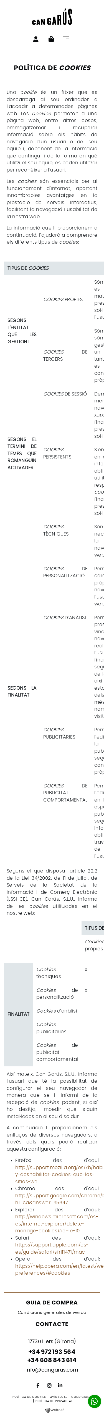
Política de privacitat (54, 1401)
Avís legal (58, 1397)
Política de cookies (29, 1397)
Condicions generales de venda (52, 1313)
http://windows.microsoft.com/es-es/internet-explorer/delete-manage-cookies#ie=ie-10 (56, 1223)
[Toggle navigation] (67, 38)
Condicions (81, 1397)
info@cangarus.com (52, 1370)
